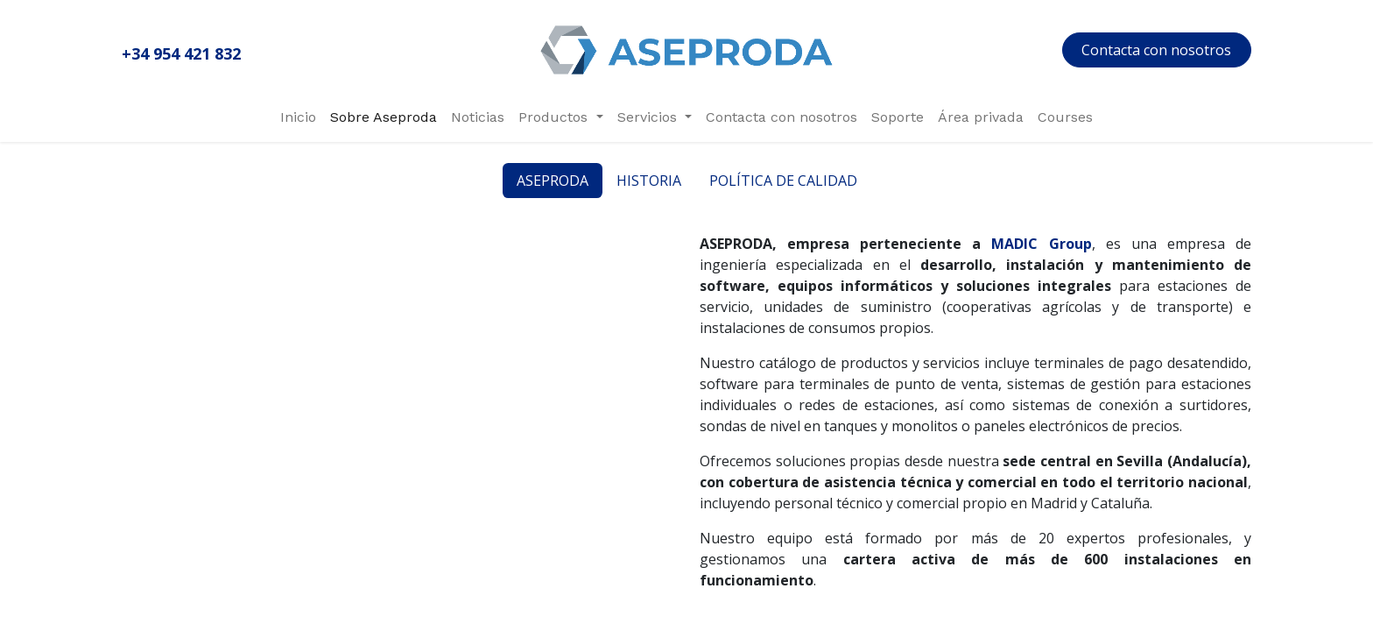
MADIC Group (1041, 243)
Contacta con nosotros (1156, 50)
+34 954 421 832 (181, 53)
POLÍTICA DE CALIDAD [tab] (783, 180)
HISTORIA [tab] (648, 180)
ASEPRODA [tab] (552, 180)
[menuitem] (298, 117)
